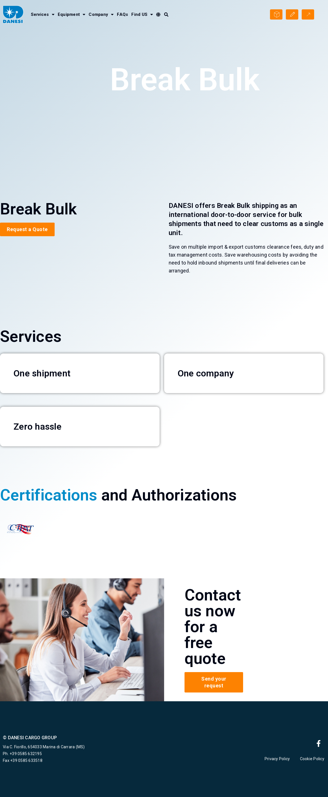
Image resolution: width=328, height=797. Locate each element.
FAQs (122, 14)
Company (101, 15)
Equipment (71, 15)
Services (42, 15)
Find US (142, 15)
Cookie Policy (312, 758)
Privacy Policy (277, 758)
